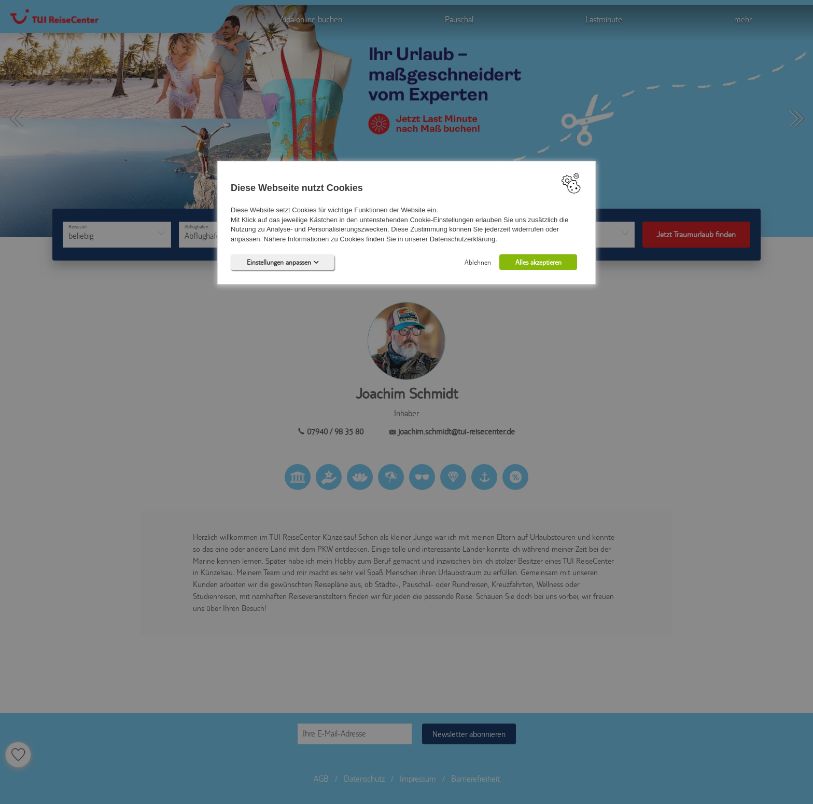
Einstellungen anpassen (283, 262)
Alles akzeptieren (538, 262)
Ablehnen (478, 262)
